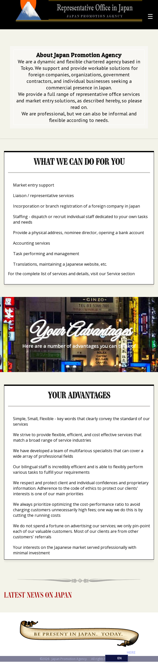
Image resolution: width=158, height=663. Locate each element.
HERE (131, 652)
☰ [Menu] (150, 16)
